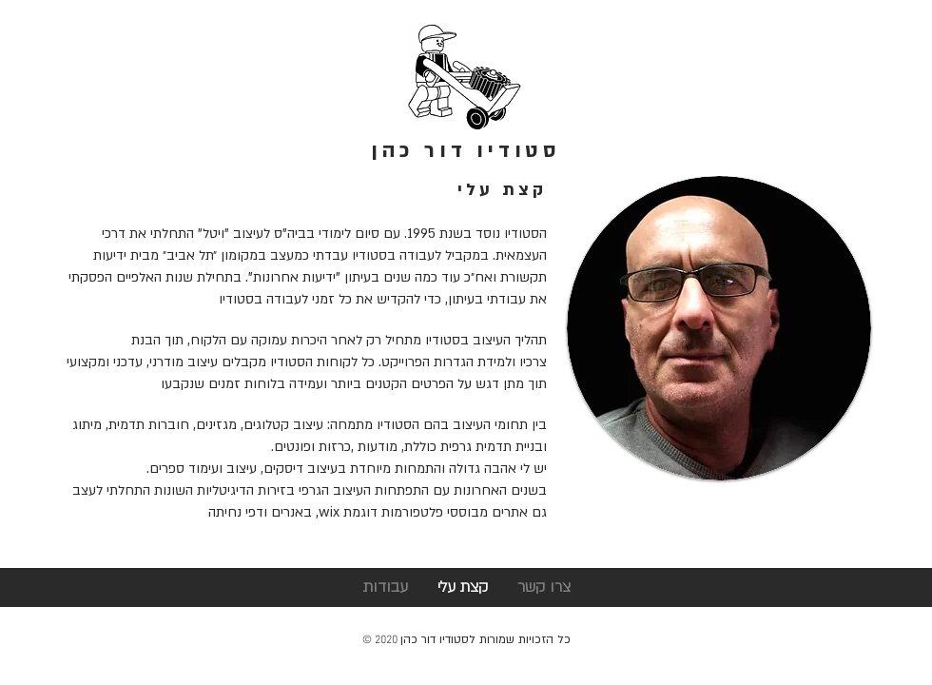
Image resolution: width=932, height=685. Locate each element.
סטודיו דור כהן (466, 151)
